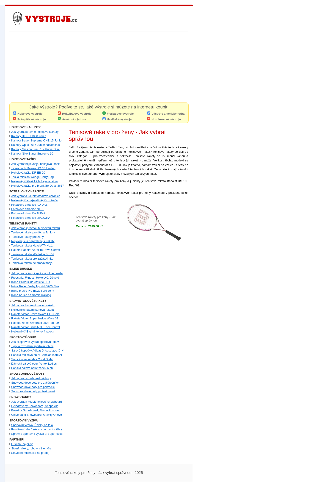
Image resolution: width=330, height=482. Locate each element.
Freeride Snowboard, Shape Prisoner (35, 410)
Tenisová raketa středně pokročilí (32, 254)
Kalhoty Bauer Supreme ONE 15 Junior (36, 140)
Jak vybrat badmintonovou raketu (33, 305)
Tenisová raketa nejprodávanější (32, 263)
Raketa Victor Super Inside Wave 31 (34, 318)
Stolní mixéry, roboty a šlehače (31, 448)
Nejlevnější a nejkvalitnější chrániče (34, 200)
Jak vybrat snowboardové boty (31, 378)
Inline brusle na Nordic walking (31, 295)
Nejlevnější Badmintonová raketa (32, 331)
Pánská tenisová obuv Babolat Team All (37, 355)
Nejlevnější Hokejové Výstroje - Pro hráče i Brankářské (45, 18)
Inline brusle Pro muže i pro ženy (32, 290)
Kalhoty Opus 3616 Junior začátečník (35, 145)
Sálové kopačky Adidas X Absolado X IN (37, 350)
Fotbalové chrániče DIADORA (30, 217)
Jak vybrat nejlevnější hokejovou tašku (36, 164)
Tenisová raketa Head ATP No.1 (32, 245)
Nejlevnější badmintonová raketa (32, 309)
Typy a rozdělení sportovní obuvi (32, 346)
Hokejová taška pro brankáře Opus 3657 (37, 185)
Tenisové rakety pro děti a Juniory (33, 232)
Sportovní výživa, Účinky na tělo (32, 425)
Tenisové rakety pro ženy (27, 236)
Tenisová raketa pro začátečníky (32, 258)
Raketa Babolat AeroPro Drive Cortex (35, 250)
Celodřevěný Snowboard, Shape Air (34, 406)
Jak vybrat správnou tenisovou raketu (35, 228)
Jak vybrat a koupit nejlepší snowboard (36, 401)
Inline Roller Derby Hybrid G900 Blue (35, 286)
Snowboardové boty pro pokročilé (33, 387)
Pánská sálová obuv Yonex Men (32, 368)
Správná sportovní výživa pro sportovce (37, 433)
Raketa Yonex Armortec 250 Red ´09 (35, 322)
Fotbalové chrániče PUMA (28, 213)
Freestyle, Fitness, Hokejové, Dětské (35, 277)
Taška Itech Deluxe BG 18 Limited (33, 168)
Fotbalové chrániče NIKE (27, 209)
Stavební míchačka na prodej (30, 452)
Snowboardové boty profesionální (33, 391)
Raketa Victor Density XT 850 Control (35, 327)
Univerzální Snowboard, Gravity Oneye (36, 414)
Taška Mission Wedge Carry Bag (32, 177)
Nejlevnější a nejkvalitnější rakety (33, 241)
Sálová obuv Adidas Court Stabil (32, 359)
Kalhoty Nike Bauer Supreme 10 (32, 153)
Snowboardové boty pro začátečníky (34, 382)
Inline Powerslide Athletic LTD (30, 282)
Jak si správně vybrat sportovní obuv (35, 341)
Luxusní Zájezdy (22, 444)
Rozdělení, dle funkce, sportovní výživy (36, 429)
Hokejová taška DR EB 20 (28, 172)
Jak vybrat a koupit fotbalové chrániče (35, 196)
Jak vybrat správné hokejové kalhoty (34, 131)
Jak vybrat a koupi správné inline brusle (37, 273)
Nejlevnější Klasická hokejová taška (34, 181)
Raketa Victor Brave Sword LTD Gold (35, 314)
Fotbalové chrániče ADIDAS (29, 204)
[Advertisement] (98, 68)
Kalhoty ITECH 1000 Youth (28, 136)
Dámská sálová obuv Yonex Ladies (34, 363)
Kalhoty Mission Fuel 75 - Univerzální (35, 149)
